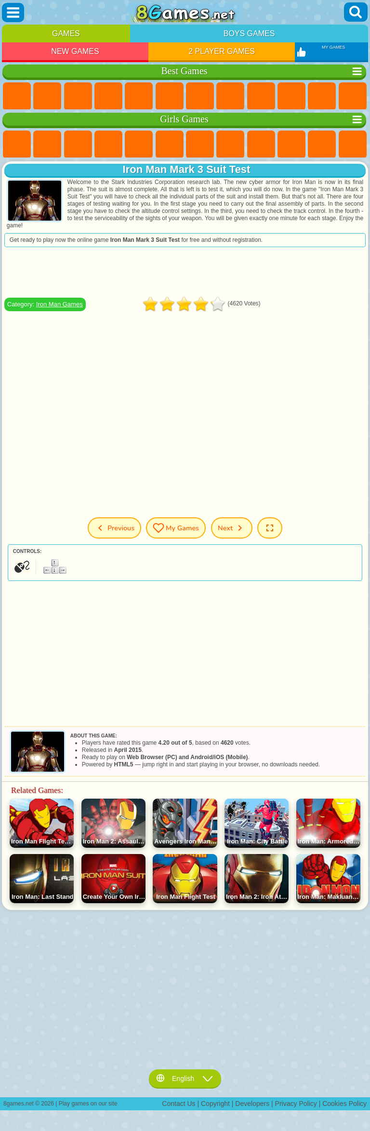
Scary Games (353, 96)
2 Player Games (221, 51)
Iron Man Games (59, 304)
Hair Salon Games (353, 144)
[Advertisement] (185, 272)
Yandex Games (200, 96)
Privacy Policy (296, 1103)
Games (66, 33)
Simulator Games (78, 96)
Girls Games (47, 96)
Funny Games (291, 96)
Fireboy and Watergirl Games (78, 144)
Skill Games (170, 96)
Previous (114, 528)
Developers (252, 1103)
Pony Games (17, 144)
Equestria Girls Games (47, 144)
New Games (75, 51)
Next (232, 528)
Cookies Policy (344, 1103)
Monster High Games (170, 144)
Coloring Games (230, 144)
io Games (322, 96)
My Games (176, 528)
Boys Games (249, 33)
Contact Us (178, 1103)
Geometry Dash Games (230, 96)
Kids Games (108, 96)
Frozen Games (291, 144)
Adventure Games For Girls (200, 144)
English (185, 1078)
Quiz (139, 144)
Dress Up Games (322, 144)
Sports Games (261, 96)
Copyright (215, 1103)
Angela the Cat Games (261, 144)
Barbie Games (108, 144)
